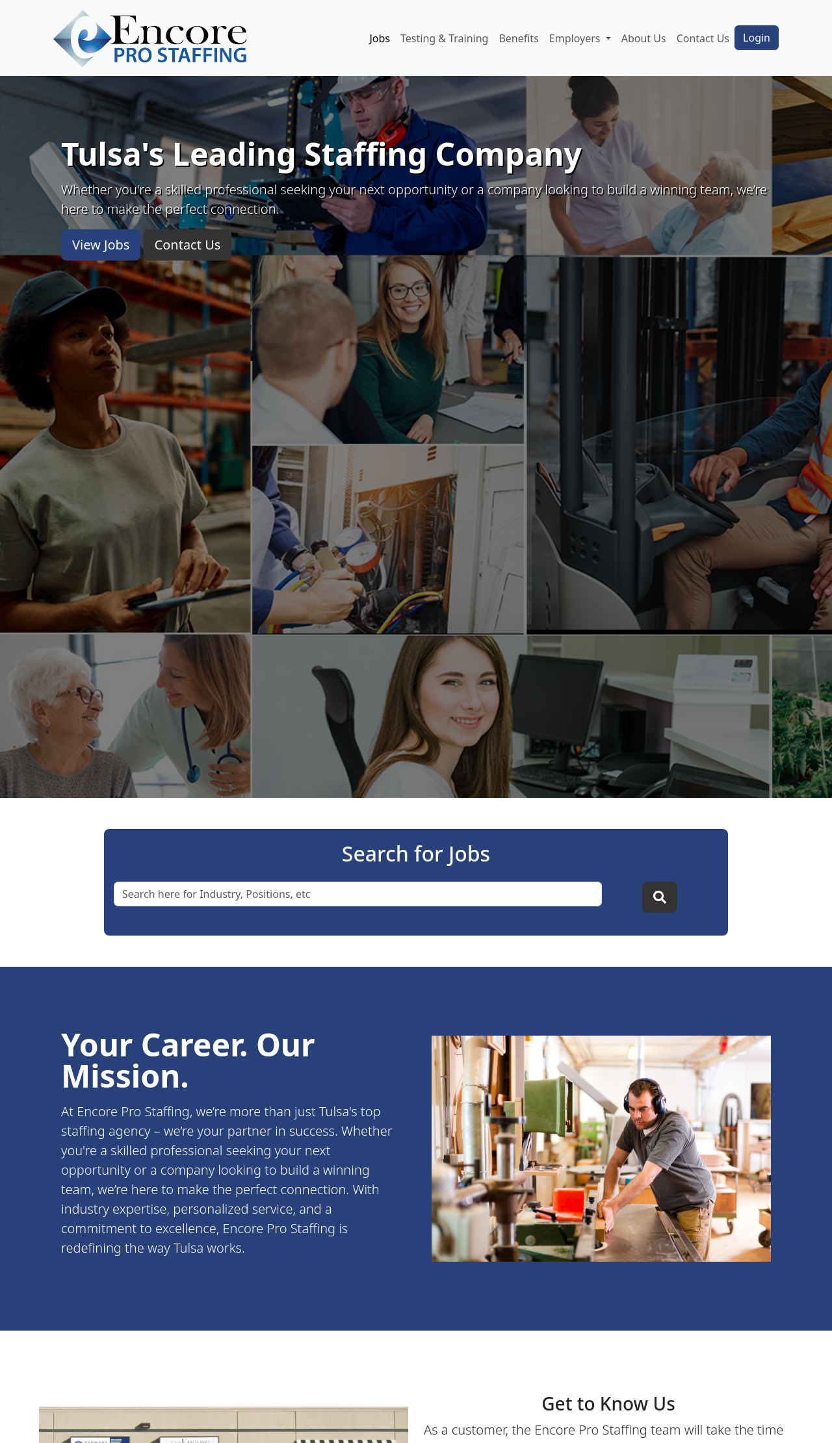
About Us (643, 38)
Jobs (379, 38)
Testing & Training (444, 38)
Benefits (518, 38)
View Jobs (100, 244)
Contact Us (703, 38)
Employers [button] (576, 38)
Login (756, 38)
